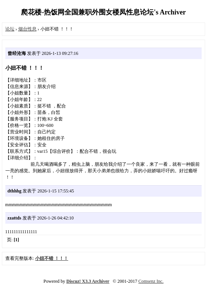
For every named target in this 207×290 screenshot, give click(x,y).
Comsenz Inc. (151, 281)
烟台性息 (27, 29)
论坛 (9, 29)
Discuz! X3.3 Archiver (87, 281)
